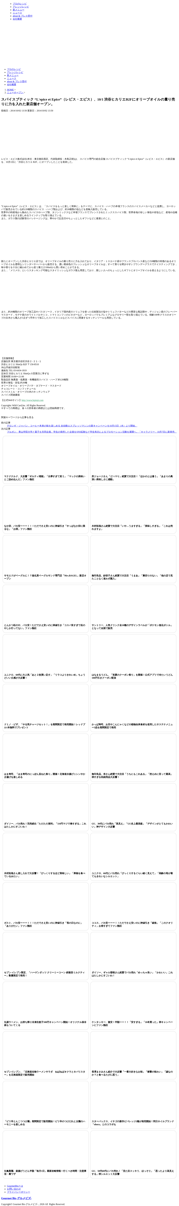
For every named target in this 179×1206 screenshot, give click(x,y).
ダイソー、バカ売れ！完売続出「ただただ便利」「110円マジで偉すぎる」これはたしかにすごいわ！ (45, 825)
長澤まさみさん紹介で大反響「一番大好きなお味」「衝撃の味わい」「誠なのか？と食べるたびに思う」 (132, 1073)
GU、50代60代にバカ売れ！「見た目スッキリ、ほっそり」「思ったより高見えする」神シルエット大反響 (133, 1172)
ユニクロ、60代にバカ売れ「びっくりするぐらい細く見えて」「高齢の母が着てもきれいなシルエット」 (132, 875)
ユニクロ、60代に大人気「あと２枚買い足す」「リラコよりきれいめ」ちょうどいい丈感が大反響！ (44, 676)
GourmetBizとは (15, 1186)
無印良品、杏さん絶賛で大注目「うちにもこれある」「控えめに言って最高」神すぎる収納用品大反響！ (132, 775)
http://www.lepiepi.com (32, 400)
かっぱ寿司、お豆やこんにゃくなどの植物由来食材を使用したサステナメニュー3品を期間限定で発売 (132, 726)
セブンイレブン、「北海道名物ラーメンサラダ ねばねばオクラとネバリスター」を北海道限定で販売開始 (44, 1073)
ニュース (17, 13)
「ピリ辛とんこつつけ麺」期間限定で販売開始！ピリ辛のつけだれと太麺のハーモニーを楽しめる (44, 1123)
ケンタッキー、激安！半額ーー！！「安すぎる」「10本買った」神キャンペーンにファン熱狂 (132, 1023)
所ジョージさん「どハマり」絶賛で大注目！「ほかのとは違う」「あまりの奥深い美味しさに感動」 (132, 478)
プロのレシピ (20, 3)
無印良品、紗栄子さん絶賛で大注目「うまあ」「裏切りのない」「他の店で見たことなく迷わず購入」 (132, 577)
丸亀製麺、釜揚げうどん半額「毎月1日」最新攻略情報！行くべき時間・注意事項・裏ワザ (45, 1172)
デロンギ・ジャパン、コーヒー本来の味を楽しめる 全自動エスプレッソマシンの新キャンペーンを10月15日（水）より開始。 (72, 425)
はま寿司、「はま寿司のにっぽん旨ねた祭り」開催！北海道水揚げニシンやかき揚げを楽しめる (44, 775)
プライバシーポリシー (18, 1192)
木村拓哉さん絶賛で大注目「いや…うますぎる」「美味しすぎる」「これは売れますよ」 (132, 527)
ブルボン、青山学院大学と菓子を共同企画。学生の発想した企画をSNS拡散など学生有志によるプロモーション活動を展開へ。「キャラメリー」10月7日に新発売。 (92, 432)
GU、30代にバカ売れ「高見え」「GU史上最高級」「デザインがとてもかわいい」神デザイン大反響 (132, 825)
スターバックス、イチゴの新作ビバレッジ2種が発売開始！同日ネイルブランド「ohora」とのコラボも (133, 1123)
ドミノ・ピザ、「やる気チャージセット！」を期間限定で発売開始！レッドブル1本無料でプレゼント (44, 726)
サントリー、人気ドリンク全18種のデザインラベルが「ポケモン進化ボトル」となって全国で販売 (132, 626)
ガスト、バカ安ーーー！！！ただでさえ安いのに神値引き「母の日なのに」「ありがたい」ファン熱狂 (43, 924)
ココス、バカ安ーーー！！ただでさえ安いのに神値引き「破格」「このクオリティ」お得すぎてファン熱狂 (132, 924)
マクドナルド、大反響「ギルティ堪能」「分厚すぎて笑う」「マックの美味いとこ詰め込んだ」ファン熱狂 (44, 478)
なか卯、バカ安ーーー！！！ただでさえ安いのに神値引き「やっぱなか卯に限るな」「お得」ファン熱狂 (44, 527)
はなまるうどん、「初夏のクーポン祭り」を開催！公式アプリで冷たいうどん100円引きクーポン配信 (132, 676)
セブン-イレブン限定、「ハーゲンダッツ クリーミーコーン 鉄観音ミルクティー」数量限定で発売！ (44, 974)
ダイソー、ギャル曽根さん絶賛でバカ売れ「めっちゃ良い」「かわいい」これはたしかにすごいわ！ (132, 974)
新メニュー (18, 10)
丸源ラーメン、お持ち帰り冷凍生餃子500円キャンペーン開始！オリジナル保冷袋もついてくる (45, 1023)
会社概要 (17, 19)
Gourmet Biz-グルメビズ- (16, 1198)
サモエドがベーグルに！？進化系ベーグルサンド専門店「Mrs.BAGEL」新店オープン (45, 577)
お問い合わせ (14, 1189)
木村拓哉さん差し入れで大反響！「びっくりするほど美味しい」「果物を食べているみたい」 (44, 875)
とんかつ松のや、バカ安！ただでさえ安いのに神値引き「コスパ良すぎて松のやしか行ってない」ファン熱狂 (44, 626)
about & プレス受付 (22, 16)
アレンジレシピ (21, 7)
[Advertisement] (54, 58)
